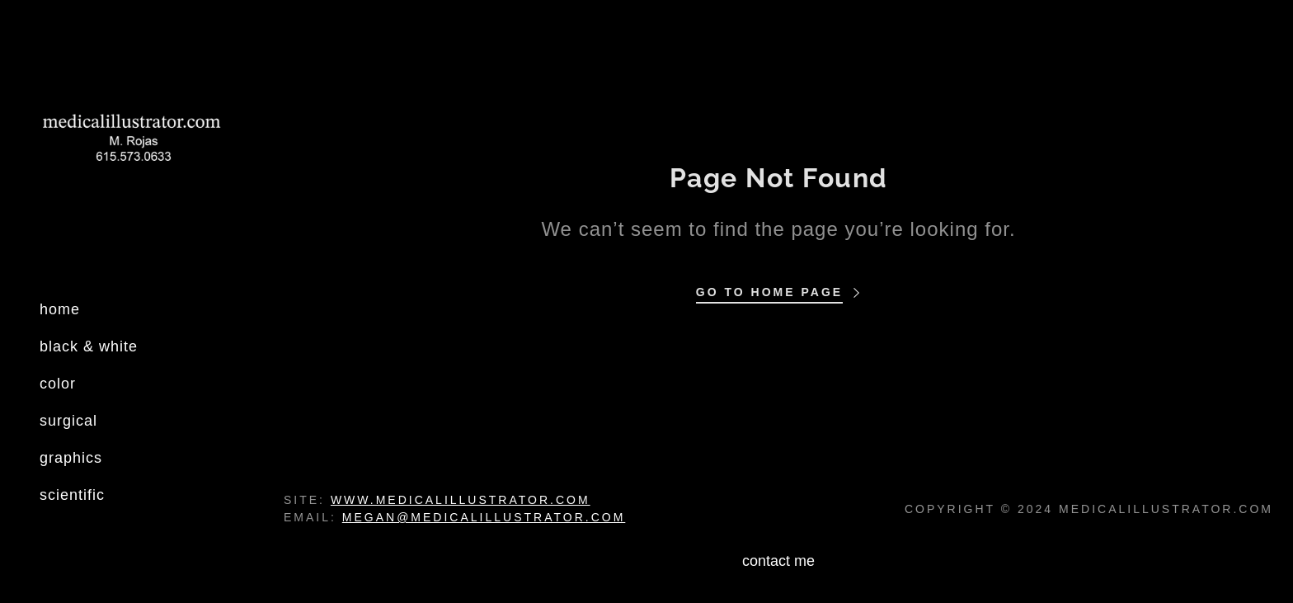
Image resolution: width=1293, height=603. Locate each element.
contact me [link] (778, 561)
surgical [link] (68, 420)
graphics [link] (71, 458)
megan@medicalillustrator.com (484, 517)
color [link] (58, 383)
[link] (132, 142)
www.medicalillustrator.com (460, 499)
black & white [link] (89, 346)
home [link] (60, 309)
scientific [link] (72, 495)
